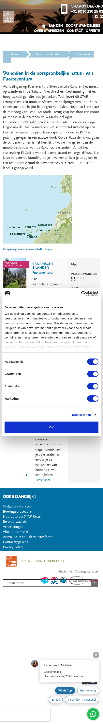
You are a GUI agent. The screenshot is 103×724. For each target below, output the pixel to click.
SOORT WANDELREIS (83, 26)
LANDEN (56, 26)
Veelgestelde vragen (17, 506)
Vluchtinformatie (15, 532)
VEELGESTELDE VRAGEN (80, 36)
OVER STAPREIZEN (49, 31)
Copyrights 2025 (86, 571)
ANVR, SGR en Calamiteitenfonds (28, 537)
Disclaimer (65, 571)
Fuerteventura (42, 272)
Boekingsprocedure (17, 511)
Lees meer (42, 480)
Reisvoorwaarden (15, 522)
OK (51, 427)
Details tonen (81, 414)
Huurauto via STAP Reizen (22, 516)
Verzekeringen (13, 527)
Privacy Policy (13, 547)
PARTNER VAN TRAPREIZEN (42, 561)
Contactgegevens (15, 542)
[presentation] (25, 715)
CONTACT (75, 31)
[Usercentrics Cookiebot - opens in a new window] (81, 293)
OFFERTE (93, 31)
